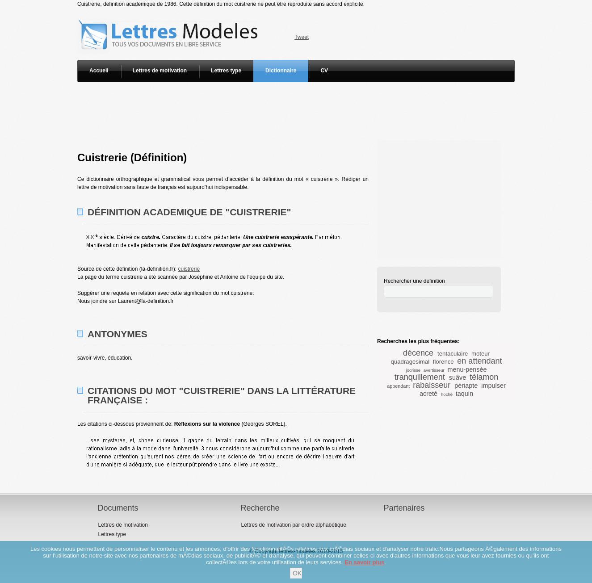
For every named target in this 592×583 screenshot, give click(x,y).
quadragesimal (410, 361)
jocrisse (413, 370)
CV (324, 70)
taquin (464, 393)
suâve (457, 377)
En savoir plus (364, 562)
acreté (428, 393)
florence (443, 361)
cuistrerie (189, 269)
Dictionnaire (280, 70)
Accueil (99, 70)
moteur (480, 353)
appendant (398, 386)
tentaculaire (452, 353)
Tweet (301, 37)
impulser (493, 385)
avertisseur (434, 370)
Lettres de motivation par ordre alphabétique (293, 525)
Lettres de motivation (160, 70)
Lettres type (226, 70)
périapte (466, 385)
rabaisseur (431, 385)
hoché (447, 394)
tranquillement (420, 377)
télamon (484, 377)
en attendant (479, 361)
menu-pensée (467, 369)
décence (418, 352)
